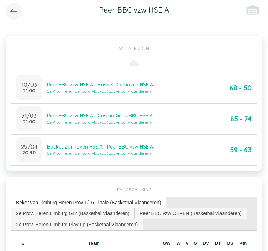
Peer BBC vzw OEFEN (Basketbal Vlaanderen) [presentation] (191, 213)
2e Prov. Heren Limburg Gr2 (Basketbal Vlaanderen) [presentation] (72, 213)
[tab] (88, 202)
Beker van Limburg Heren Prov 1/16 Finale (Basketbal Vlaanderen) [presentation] (88, 202)
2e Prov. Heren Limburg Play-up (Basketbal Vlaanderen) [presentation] (77, 224)
